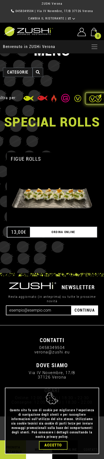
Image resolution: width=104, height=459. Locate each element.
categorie (17, 72)
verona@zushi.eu (52, 352)
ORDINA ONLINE (63, 232)
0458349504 (24, 11)
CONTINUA (85, 310)
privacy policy (57, 437)
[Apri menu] (94, 46)
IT (72, 18)
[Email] (39, 310)
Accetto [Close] (53, 445)
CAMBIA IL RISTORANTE (46, 18)
